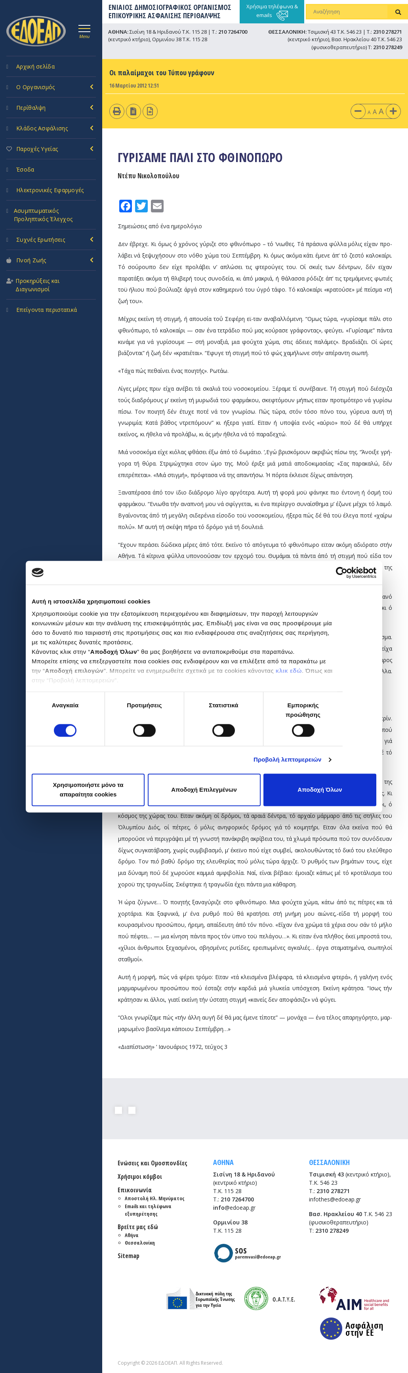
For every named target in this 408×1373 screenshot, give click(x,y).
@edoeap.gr (234, 1207)
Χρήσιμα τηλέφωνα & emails (272, 12)
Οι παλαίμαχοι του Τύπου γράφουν (161, 72)
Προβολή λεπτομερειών (288, 759)
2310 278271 (387, 31)
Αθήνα (132, 1235)
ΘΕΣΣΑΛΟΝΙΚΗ (329, 1162)
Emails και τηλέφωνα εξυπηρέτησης (148, 1210)
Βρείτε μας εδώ (138, 1226)
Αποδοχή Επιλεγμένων (204, 789)
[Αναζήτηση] (347, 12)
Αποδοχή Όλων (319, 789)
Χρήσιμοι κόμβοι (140, 1176)
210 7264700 (232, 31)
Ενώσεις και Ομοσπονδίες (152, 1163)
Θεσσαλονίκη (140, 1242)
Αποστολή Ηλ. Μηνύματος (155, 1198)
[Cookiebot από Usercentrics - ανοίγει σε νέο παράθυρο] (341, 573)
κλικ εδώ (289, 670)
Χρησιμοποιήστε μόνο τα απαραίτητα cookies (88, 789)
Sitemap (128, 1255)
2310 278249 (387, 47)
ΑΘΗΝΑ (223, 1162)
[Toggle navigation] (84, 30)
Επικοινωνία (135, 1190)
